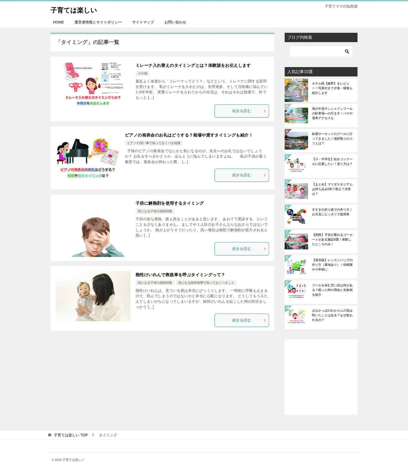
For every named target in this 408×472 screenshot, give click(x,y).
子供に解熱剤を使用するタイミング (170, 203)
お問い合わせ (175, 22)
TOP (71, 435)
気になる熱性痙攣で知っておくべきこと (206, 283)
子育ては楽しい (78, 9)
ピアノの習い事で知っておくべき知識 (153, 143)
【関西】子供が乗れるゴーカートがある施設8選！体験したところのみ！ (332, 239)
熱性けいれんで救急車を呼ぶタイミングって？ (180, 275)
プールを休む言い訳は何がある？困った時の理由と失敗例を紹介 (332, 289)
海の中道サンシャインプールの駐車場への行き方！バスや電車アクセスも (332, 113)
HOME (58, 22)
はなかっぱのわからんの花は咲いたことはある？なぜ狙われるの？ (332, 315)
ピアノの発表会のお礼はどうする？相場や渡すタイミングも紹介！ (189, 135)
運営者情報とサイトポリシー (98, 22)
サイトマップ (143, 22)
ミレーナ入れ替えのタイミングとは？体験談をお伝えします (193, 65)
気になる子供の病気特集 (155, 211)
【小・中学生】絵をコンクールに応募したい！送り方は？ (332, 161)
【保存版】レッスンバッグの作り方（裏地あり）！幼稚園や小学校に (332, 264)
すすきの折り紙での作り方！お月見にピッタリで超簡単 (332, 212)
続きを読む (249, 111)
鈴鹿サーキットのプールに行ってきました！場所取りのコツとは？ (332, 138)
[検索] (321, 51)
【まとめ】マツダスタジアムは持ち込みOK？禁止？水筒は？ (332, 189)
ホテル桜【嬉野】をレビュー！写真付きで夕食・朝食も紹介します (332, 88)
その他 (142, 73)
